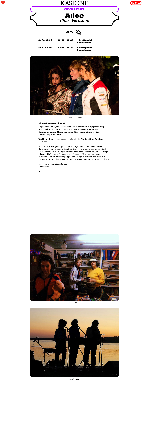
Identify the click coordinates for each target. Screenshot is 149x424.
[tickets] (25, 3)
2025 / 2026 (75, 9)
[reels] (136, 3)
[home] (74, 3)
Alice (40, 171)
